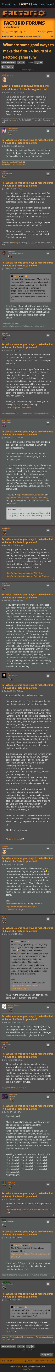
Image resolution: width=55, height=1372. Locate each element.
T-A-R (10, 674)
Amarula (5, 333)
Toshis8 (5, 846)
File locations (15, 1337)
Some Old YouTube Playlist (12, 162)
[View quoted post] (26, 276)
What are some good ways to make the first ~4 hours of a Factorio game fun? (28, 51)
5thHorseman (13, 129)
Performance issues (44, 1337)
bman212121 (6, 583)
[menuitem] (12, 32)
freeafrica (11, 251)
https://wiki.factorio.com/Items (31, 495)
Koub (4, 1220)
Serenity (5, 171)
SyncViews (6, 420)
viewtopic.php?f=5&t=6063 (18, 407)
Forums (24, 4)
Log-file (5, 1337)
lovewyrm (13, 1095)
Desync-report (28, 1337)
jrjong (4, 74)
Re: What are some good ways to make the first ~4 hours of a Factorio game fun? (27, 141)
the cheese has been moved (13, 1088)
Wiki (35, 4)
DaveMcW (11, 1182)
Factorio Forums (24, 23)
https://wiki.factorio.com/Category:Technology (27, 497)
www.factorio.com (11, 27)
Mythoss (5, 917)
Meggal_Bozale (13, 1005)
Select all (19, 510)
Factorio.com (9, 4)
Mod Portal (46, 4)
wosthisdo (6, 528)
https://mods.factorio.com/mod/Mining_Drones (27, 576)
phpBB (20, 1366)
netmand (5, 1043)
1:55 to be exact (14, 839)
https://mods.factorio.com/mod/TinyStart (24, 573)
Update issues (9, 1340)
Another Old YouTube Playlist (13, 164)
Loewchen (6, 1282)
